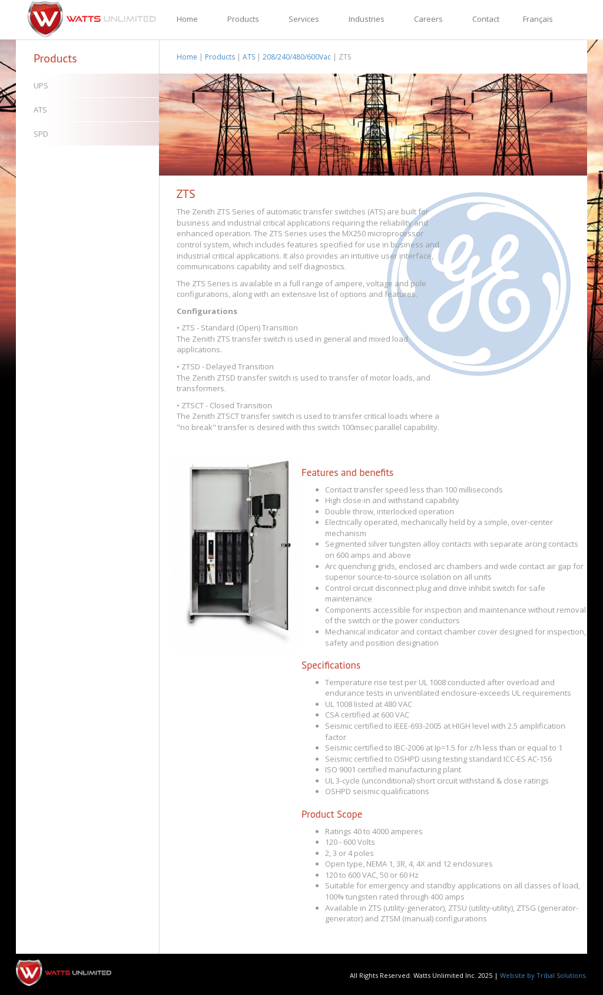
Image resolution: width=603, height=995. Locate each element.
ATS (40, 109)
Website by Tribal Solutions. (543, 975)
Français (538, 19)
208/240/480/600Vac (297, 57)
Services (304, 19)
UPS (41, 85)
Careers (428, 19)
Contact (485, 19)
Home (187, 19)
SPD (41, 133)
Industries (367, 19)
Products (243, 19)
